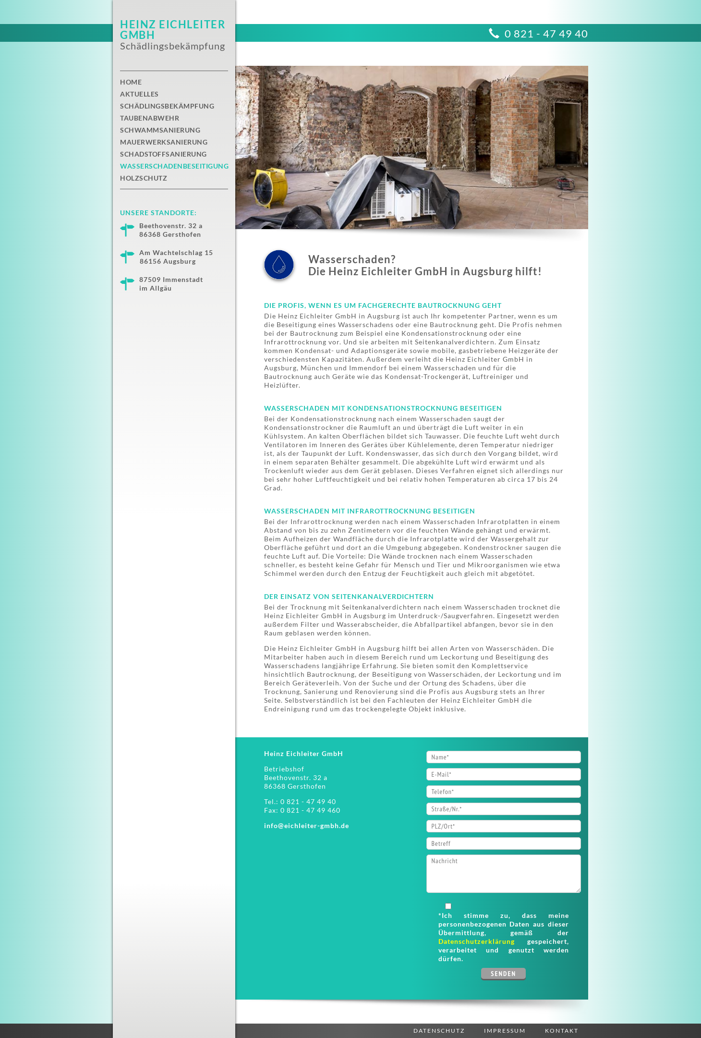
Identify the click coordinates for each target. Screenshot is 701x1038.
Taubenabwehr (149, 118)
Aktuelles (139, 94)
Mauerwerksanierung (163, 142)
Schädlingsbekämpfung (167, 106)
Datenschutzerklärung (476, 941)
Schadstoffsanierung (163, 154)
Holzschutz (143, 178)
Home (131, 82)
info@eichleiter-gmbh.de (306, 825)
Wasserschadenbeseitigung (174, 166)
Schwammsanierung (160, 130)
